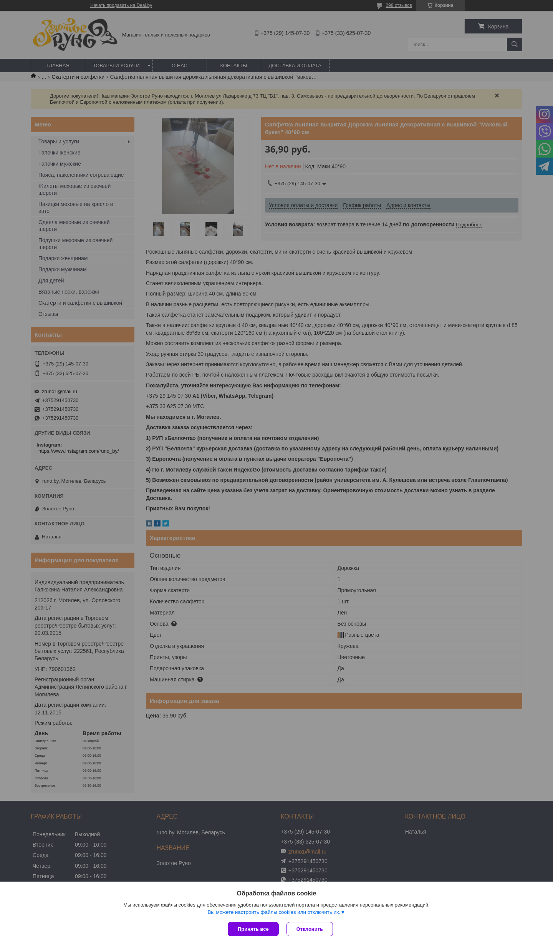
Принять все (253, 929)
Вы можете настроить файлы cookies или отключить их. (273, 912)
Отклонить (309, 929)
